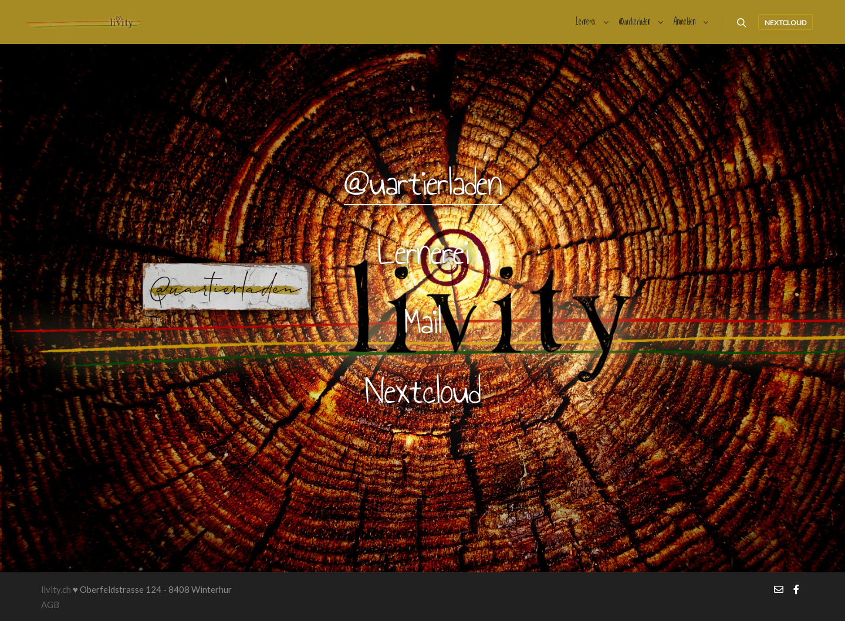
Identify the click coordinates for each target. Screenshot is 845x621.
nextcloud (785, 22)
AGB (50, 604)
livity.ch (56, 589)
